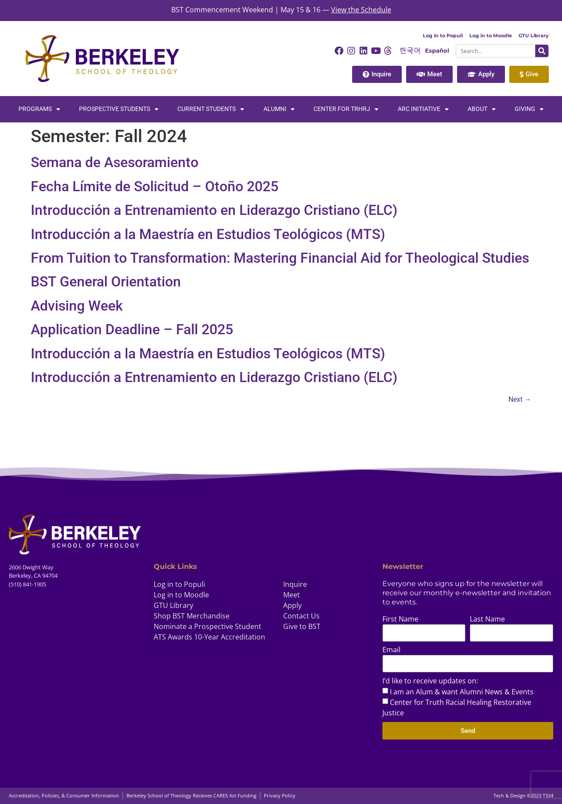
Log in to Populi (443, 35)
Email (391, 650)
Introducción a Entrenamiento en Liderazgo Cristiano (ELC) (214, 210)
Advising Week (77, 305)
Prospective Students (119, 109)
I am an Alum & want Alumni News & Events (461, 692)
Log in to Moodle (490, 35)
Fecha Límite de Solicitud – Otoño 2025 (154, 186)
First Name (400, 619)
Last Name (487, 619)
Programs (39, 109)
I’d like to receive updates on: (430, 681)
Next (519, 399)
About (482, 109)
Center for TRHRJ (345, 109)
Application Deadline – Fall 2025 (132, 329)
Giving (529, 109)
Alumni (279, 109)
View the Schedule (361, 9)
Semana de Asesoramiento (114, 162)
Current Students (210, 109)
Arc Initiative (423, 109)
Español (437, 50)
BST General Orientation (106, 281)
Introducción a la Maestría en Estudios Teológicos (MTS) (208, 234)
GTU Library (534, 35)
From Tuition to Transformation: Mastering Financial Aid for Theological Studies (280, 258)
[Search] (541, 51)
